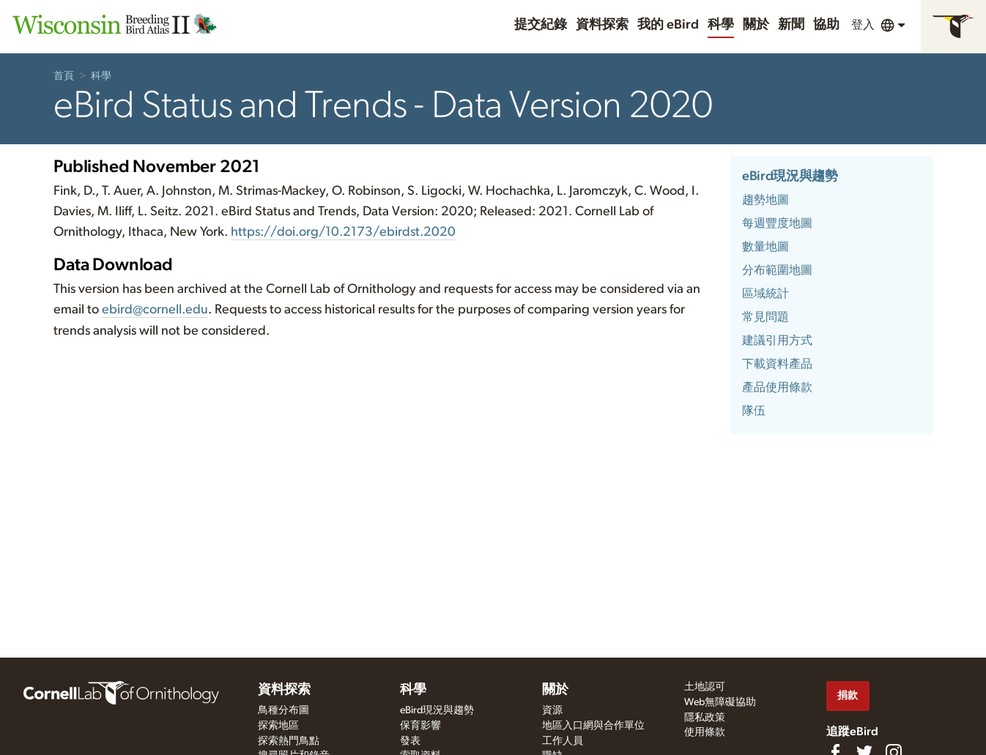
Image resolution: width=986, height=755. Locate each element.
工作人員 (562, 741)
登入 (863, 25)
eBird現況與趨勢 (790, 176)
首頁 (63, 76)
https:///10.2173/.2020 (343, 232)
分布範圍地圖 (777, 270)
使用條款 (704, 732)
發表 (410, 741)
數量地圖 (765, 247)
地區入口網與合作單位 (593, 726)
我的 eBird (668, 24)
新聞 (791, 24)
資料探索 (602, 24)
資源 (552, 710)
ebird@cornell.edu (155, 309)
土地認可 (704, 687)
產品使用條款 (777, 387)
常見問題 (765, 317)
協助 (826, 24)
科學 (721, 24)
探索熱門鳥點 (288, 741)
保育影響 (420, 726)
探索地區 (278, 726)
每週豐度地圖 (777, 223)
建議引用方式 (777, 340)
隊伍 (754, 411)
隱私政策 (704, 718)
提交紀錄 (540, 24)
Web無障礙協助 (720, 702)
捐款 (847, 695)
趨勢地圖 (765, 200)
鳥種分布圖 (283, 710)
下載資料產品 (777, 364)
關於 (756, 24)
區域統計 (765, 294)
